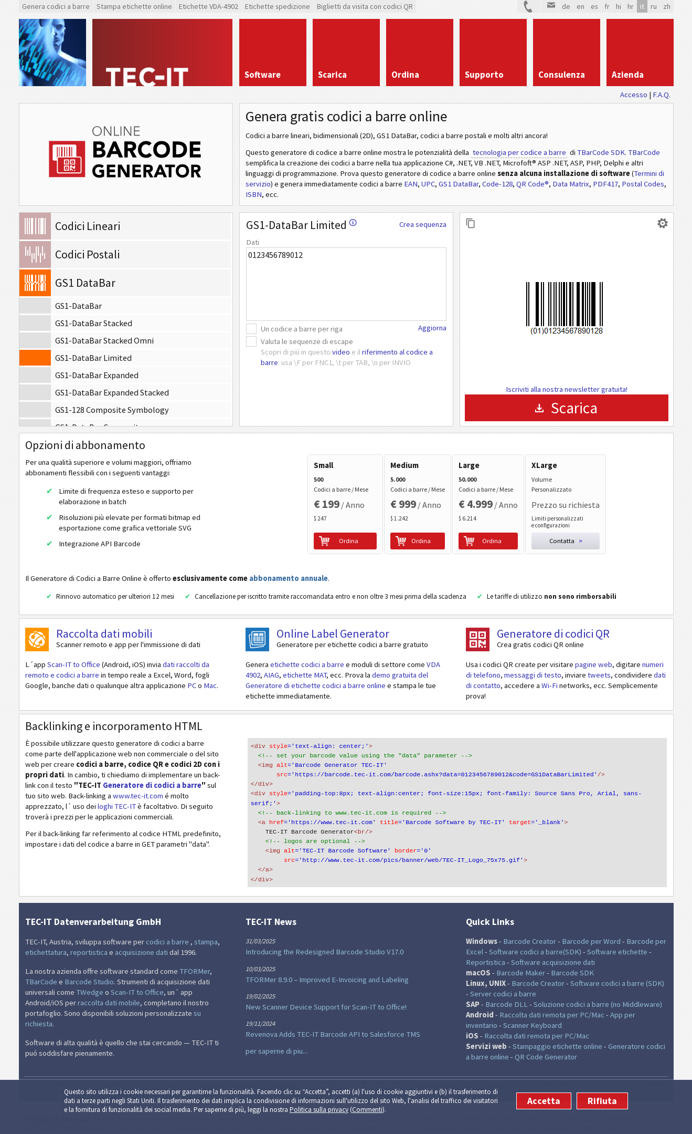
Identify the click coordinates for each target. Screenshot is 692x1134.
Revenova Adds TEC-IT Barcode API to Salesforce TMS (333, 1016)
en (580, 6)
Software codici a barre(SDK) (535, 934)
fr (607, 6)
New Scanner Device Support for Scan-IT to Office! (326, 989)
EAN (411, 184)
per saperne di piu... (276, 1033)
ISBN (254, 194)
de (566, 6)
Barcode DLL (506, 986)
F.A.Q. (661, 94)
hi (618, 6)
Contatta (655, 1070)
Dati (252, 242)
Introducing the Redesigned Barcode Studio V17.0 (324, 934)
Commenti (367, 1109)
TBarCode (644, 152)
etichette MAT (304, 673)
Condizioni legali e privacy (604, 1070)
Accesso (633, 94)
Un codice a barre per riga (302, 329)
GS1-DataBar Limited (301, 224)
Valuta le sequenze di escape (307, 341)
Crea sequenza (422, 224)
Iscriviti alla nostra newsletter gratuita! (566, 389)
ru (654, 6)
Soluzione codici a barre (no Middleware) (598, 986)
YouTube (372, 1071)
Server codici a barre (503, 976)
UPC (428, 184)
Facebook (322, 1071)
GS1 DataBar (458, 184)
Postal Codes (643, 184)
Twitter (305, 1071)
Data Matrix (570, 184)
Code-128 (497, 184)
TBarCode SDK (601, 152)
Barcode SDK (572, 955)
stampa (206, 924)
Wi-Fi (549, 683)
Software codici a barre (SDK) (617, 965)
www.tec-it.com (138, 793)
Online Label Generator (332, 631)
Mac (210, 683)
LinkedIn (339, 1071)
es (594, 6)
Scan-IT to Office (73, 662)
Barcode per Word (591, 923)
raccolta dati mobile (109, 985)
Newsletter (389, 1071)
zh (666, 6)
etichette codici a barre (307, 662)
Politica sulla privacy (319, 1109)
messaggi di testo (532, 673)
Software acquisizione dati (553, 944)
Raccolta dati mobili (104, 631)
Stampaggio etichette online (557, 1028)
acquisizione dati (141, 934)
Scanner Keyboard (532, 1007)
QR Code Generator (546, 1039)
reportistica (89, 934)
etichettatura (46, 934)
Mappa (525, 1070)
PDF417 (605, 184)
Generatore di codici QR (553, 631)
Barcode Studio (89, 964)
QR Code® (532, 184)
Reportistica (485, 944)
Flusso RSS (355, 1071)
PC (191, 683)
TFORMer (194, 953)
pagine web (593, 662)
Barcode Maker (520, 955)
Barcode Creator (529, 923)
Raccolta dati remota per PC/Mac (551, 997)
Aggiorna (432, 327)
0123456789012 (346, 284)
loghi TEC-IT (117, 804)
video (341, 352)
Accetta (543, 1101)
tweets (599, 673)
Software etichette (617, 934)
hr (630, 6)
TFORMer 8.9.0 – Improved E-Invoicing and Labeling (327, 961)
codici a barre (168, 924)
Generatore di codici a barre (152, 783)
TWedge (89, 974)
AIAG (271, 673)
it (642, 6)
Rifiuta (602, 1101)
